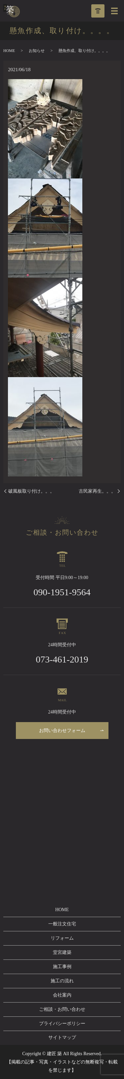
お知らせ (37, 50)
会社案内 (62, 995)
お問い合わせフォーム (62, 730)
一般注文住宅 (62, 923)
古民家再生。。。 (97, 491)
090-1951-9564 (62, 592)
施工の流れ (62, 980)
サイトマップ (62, 1037)
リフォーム (62, 938)
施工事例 (62, 966)
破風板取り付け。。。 (31, 491)
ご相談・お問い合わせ (62, 1009)
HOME (9, 50)
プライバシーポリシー (62, 1023)
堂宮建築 (62, 952)
